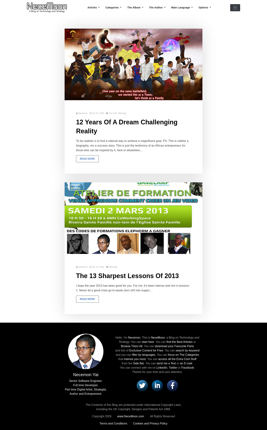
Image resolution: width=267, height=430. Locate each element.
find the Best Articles (180, 341)
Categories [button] (112, 7)
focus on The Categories (183, 354)
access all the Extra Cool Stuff (177, 359)
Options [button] (203, 7)
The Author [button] (156, 7)
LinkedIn (161, 367)
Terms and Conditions (113, 423)
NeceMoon (158, 337)
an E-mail (186, 363)
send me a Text (166, 363)
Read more (87, 158)
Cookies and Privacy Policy (150, 423)
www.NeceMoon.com (130, 416)
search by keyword (187, 350)
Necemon (82, 113)
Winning (122, 113)
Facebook (187, 367)
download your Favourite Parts (174, 346)
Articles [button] (93, 7)
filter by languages (143, 354)
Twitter (173, 367)
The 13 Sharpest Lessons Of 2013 (127, 276)
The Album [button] (134, 7)
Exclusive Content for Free (146, 350)
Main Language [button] (181, 7)
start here (148, 341)
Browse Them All (131, 346)
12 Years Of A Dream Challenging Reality (127, 126)
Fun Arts (113, 113)
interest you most (135, 359)
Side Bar (138, 363)
